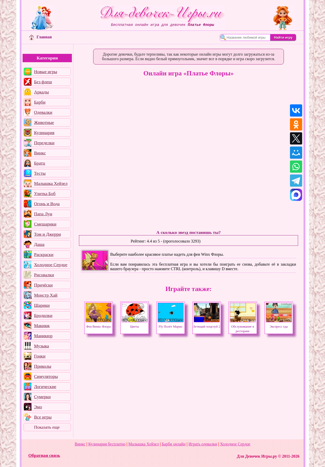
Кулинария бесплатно (106, 444)
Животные (44, 122)
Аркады (41, 91)
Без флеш (43, 81)
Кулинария (44, 132)
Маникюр (43, 335)
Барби (39, 102)
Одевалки (43, 112)
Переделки (44, 142)
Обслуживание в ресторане (243, 326)
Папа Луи (43, 213)
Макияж (42, 325)
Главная (40, 37)
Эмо (38, 406)
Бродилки (43, 315)
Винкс (40, 152)
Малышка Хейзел (51, 183)
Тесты (40, 173)
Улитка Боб (45, 193)
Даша (39, 244)
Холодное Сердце (50, 264)
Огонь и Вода (47, 203)
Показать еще (47, 427)
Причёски (43, 284)
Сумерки (42, 396)
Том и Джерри (47, 234)
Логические (45, 386)
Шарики (42, 305)
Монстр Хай (45, 295)
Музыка (41, 345)
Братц (39, 163)
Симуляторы (46, 376)
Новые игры (45, 71)
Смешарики (45, 224)
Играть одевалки (202, 444)
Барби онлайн (174, 444)
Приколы (42, 366)
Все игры (43, 417)
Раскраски (43, 254)
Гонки (39, 356)
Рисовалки (44, 274)
